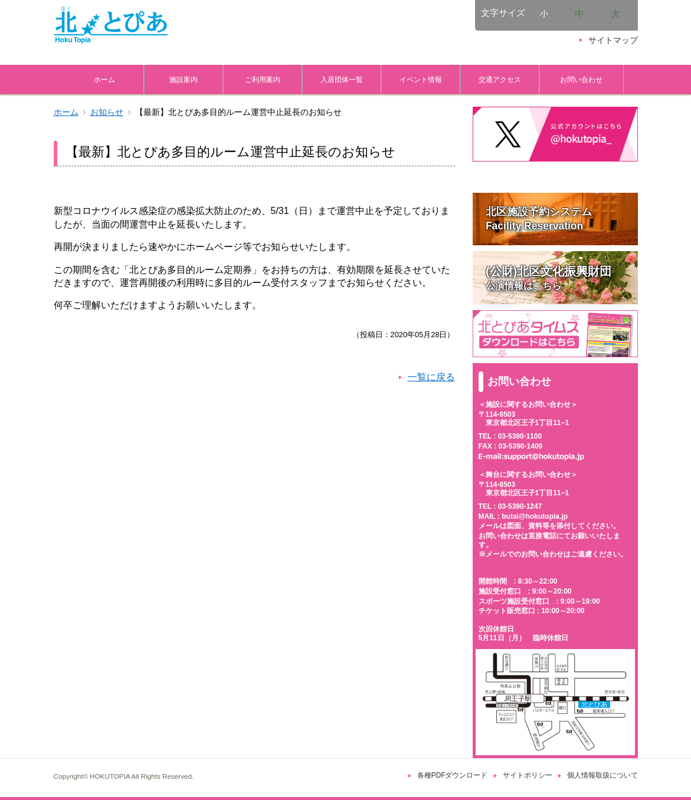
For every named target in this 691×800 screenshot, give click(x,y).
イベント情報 (420, 79)
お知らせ (106, 112)
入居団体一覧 (341, 79)
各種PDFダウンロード (452, 775)
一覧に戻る (431, 377)
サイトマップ (613, 40)
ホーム (104, 79)
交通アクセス (500, 79)
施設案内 (183, 79)
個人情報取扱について (602, 775)
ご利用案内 (262, 79)
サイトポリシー (527, 775)
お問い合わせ (581, 79)
